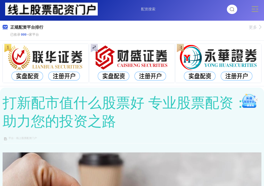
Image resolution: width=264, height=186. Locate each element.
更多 (255, 27)
